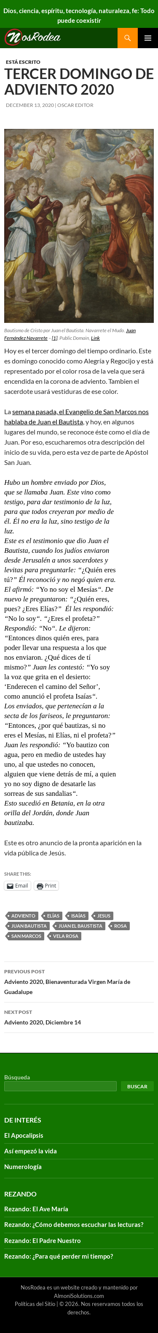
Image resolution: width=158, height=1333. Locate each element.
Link (95, 338)
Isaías (78, 915)
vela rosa (65, 936)
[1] (54, 338)
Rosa (120, 926)
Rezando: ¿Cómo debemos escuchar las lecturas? (73, 1224)
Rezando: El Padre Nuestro (42, 1240)
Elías (53, 915)
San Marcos (26, 936)
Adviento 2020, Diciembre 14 (79, 1016)
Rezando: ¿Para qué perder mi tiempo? (58, 1256)
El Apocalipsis (23, 1135)
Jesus (103, 915)
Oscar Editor (75, 105)
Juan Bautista (29, 926)
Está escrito (23, 62)
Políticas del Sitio (35, 1303)
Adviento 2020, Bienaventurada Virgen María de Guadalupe (79, 981)
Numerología (23, 1166)
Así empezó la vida (30, 1151)
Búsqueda (17, 1077)
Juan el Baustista (80, 926)
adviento (23, 915)
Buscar (137, 1086)
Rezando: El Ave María (36, 1209)
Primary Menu (148, 38)
